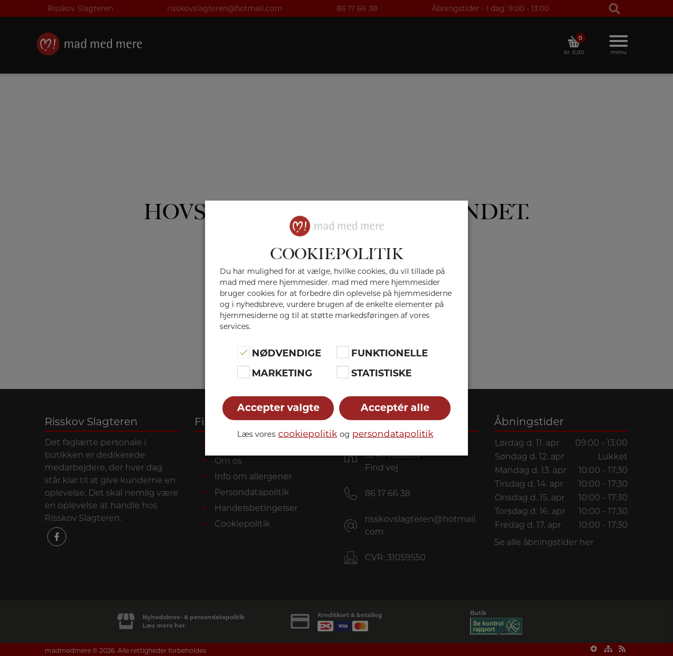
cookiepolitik (307, 433)
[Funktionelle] (342, 351)
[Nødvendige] (243, 351)
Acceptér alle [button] (395, 408)
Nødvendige (286, 352)
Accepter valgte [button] (278, 408)
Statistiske (381, 373)
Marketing (282, 373)
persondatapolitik (392, 433)
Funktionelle (389, 352)
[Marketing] (243, 372)
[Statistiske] (342, 372)
